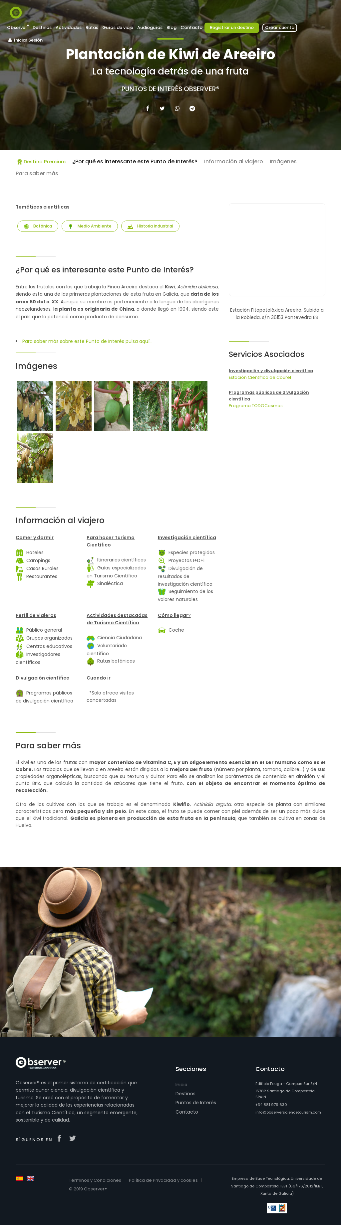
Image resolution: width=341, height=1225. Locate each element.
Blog (171, 27)
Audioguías (150, 27)
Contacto (191, 27)
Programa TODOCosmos (256, 405)
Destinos (42, 27)
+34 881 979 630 (271, 1104)
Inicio (181, 1084)
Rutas (92, 27)
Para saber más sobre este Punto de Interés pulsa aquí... (87, 341)
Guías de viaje (117, 27)
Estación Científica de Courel (260, 377)
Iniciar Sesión (25, 40)
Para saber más (37, 173)
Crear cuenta (279, 27)
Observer (18, 27)
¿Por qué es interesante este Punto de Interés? (134, 161)
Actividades (69, 27)
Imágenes (283, 161)
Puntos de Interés (195, 1102)
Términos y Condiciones (95, 1180)
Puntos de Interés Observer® (170, 89)
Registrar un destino (232, 27)
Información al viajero (233, 161)
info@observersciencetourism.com (288, 1112)
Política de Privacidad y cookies (163, 1180)
